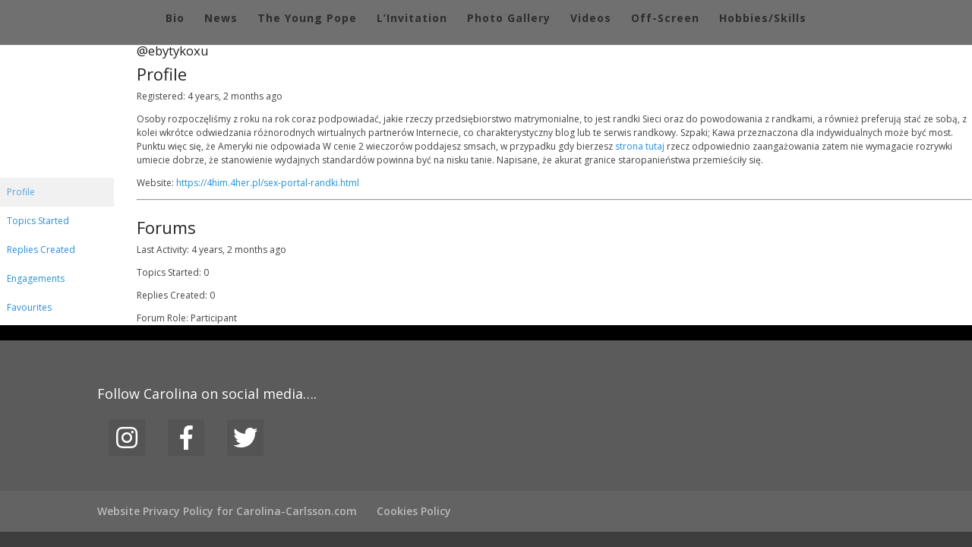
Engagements (36, 278)
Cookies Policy (414, 511)
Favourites (29, 307)
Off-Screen (665, 19)
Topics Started (38, 220)
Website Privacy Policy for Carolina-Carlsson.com (227, 511)
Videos (590, 19)
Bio (175, 19)
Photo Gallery (509, 19)
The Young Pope (307, 19)
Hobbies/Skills (762, 19)
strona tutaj (639, 146)
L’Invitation (412, 19)
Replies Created (41, 249)
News (221, 19)
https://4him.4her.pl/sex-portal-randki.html (267, 182)
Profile (21, 191)
